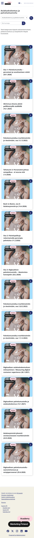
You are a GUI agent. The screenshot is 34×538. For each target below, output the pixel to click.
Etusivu (3, 502)
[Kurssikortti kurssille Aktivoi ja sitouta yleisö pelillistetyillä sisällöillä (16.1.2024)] (17, 95)
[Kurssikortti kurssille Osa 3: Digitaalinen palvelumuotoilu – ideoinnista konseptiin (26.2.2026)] (17, 261)
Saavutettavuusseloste (8, 499)
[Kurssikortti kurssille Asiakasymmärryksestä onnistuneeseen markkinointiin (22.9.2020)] (17, 425)
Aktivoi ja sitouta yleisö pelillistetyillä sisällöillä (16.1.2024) (12, 106)
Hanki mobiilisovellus (8, 497)
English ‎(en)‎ (6, 508)
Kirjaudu (32, 3)
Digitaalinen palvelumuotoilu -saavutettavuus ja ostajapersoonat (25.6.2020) (15, 469)
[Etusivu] (8, 3)
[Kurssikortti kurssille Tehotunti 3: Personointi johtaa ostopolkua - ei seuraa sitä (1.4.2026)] (17, 161)
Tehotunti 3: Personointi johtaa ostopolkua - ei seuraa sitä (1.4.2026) (16, 172)
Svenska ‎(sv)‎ (6, 512)
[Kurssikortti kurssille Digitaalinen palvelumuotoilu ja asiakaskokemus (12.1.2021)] (17, 392)
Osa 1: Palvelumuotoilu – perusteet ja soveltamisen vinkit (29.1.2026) (16, 72)
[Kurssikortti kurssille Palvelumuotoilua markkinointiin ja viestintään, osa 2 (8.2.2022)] (17, 294)
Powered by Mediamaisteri (17, 535)
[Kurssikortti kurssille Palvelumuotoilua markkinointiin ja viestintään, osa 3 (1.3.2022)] (17, 128)
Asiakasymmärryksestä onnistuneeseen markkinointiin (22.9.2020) (16, 435)
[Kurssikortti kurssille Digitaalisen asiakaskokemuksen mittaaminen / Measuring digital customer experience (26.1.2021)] (17, 359)
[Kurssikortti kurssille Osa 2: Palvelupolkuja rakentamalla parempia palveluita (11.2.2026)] (17, 227)
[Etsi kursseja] (11, 23)
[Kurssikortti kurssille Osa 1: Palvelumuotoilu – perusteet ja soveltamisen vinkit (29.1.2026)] (17, 61)
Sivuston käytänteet (7, 495)
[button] (20, 3)
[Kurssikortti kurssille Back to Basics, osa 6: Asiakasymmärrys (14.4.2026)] (17, 194)
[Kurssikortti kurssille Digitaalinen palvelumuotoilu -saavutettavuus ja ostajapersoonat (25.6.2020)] (17, 459)
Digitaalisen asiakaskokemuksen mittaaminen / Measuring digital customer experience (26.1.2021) (16, 369)
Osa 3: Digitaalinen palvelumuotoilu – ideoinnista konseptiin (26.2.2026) (15, 272)
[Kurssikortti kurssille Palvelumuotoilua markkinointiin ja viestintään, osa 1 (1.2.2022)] (17, 326)
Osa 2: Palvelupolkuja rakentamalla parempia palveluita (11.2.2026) (13, 238)
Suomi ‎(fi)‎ (4, 506)
